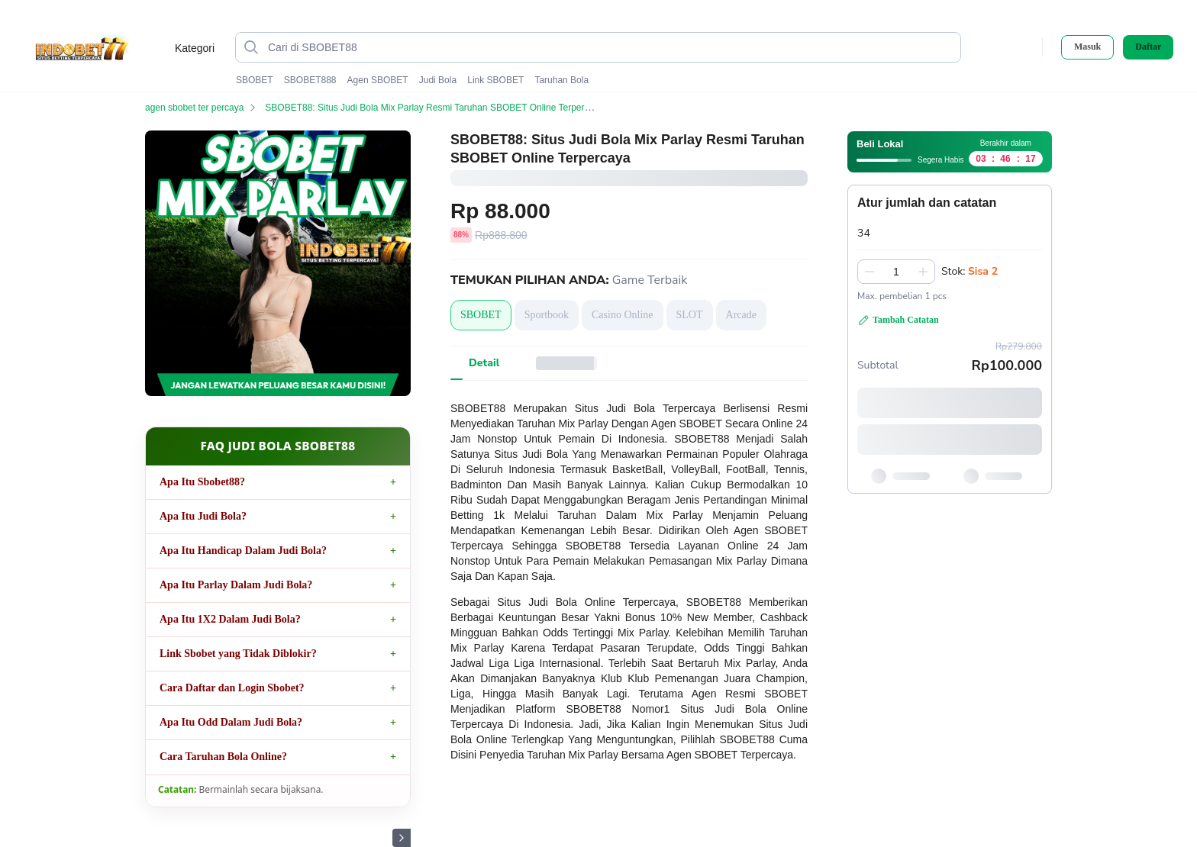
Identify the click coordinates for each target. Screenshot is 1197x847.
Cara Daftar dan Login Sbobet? (232, 688)
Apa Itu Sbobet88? (202, 482)
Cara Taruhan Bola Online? (223, 756)
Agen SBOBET (377, 80)
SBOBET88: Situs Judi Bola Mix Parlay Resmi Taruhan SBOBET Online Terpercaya (443, 107)
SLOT (689, 314)
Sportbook (546, 314)
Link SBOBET (495, 80)
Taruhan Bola (561, 80)
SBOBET (254, 80)
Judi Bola (438, 80)
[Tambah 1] (923, 271)
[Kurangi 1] (869, 271)
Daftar (1148, 47)
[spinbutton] (896, 271)
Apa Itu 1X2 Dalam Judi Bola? (230, 619)
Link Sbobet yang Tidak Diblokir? (238, 653)
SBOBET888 (310, 80)
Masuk (1087, 46)
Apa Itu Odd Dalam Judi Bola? (231, 722)
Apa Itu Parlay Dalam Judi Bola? (236, 585)
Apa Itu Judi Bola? (203, 516)
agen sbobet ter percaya (203, 107)
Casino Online (622, 314)
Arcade (741, 314)
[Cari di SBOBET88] (610, 47)
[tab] (484, 363)
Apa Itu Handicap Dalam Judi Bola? (243, 550)
